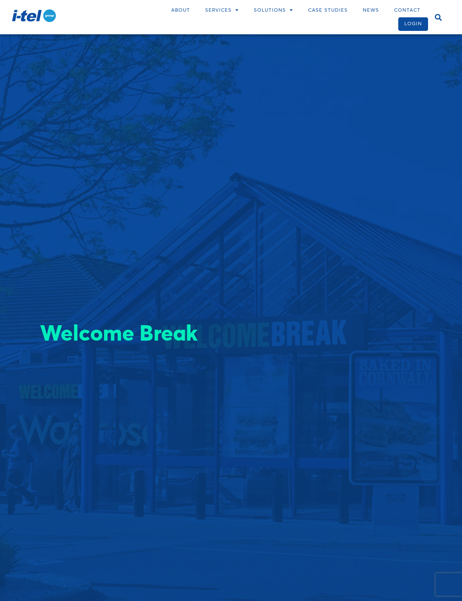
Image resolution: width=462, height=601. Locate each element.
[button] (438, 17)
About (180, 10)
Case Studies (328, 10)
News (371, 10)
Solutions (273, 10)
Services (222, 10)
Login (413, 23)
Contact (407, 10)
